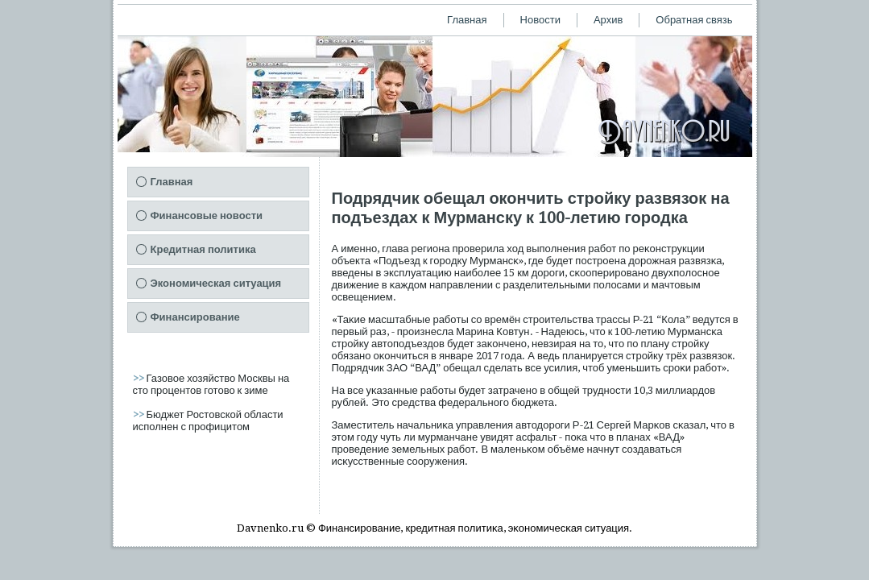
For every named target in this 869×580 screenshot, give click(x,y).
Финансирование (195, 317)
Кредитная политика (203, 249)
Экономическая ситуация (216, 283)
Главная (466, 20)
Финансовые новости (207, 215)
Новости (540, 20)
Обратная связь (694, 20)
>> (140, 378)
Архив (608, 20)
